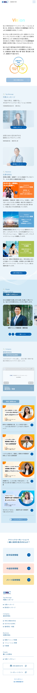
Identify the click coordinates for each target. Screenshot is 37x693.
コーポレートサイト (16, 672)
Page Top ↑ (30, 688)
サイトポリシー (18, 679)
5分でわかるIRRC (10, 624)
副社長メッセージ (10, 607)
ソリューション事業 (11, 643)
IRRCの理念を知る (10, 621)
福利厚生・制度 (9, 627)
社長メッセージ (9, 604)
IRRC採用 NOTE (18, 666)
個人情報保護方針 (18, 682)
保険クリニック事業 (11, 640)
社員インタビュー (10, 659)
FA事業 (7, 646)
